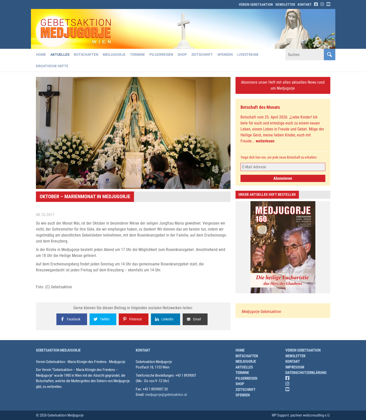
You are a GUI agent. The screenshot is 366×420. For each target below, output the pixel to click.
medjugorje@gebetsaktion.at (166, 394)
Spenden (225, 55)
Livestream (247, 55)
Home (41, 55)
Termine (137, 55)
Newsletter (285, 4)
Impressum (294, 367)
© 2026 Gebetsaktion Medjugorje (60, 415)
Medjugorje (114, 55)
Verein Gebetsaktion (256, 4)
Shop (182, 55)
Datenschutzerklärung (306, 372)
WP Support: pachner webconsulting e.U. (301, 415)
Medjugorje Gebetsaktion (261, 311)
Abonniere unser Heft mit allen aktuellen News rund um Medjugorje (283, 85)
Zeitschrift (202, 55)
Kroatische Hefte (52, 66)
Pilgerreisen (161, 55)
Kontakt (305, 4)
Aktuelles (59, 55)
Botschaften (86, 55)
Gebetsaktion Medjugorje (58, 350)
